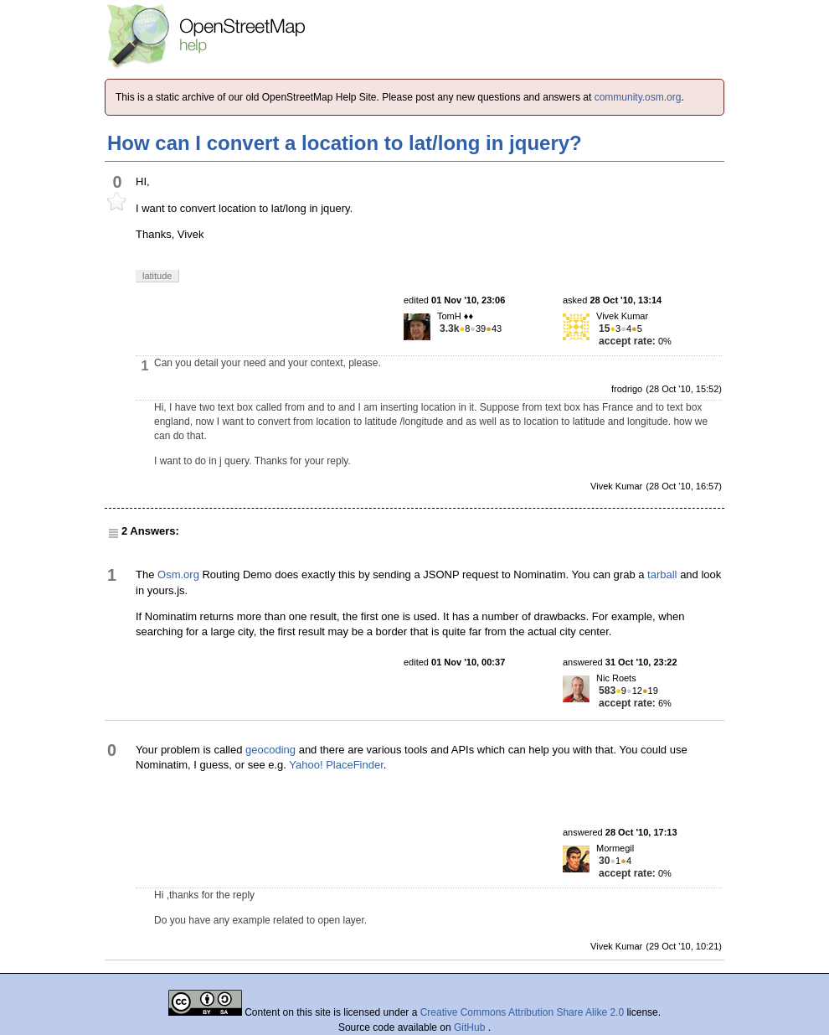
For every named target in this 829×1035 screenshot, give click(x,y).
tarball (662, 574)
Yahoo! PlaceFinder (336, 764)
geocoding (270, 749)
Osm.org (178, 574)
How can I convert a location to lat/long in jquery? (344, 143)
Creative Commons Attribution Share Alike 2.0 (522, 1012)
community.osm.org (638, 97)
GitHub (471, 1027)
